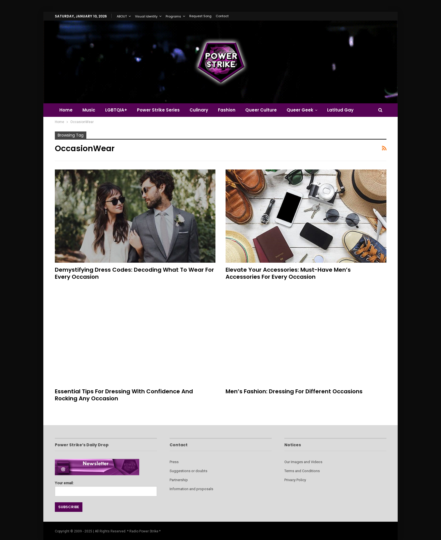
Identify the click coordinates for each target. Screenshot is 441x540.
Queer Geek (300, 110)
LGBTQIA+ (116, 110)
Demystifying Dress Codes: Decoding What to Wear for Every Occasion (134, 273)
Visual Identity (146, 16)
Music (88, 110)
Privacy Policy (295, 480)
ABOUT (122, 16)
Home (66, 110)
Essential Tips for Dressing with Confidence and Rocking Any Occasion (124, 394)
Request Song (200, 16)
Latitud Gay (340, 110)
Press (174, 462)
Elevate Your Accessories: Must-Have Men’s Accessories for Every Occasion (288, 273)
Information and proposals (191, 489)
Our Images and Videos (303, 462)
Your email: (106, 487)
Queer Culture (261, 110)
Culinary (199, 110)
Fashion (226, 110)
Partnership (179, 480)
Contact (222, 16)
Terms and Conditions (302, 471)
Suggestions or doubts (188, 471)
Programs (173, 16)
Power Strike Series (158, 110)
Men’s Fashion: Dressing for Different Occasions (294, 391)
